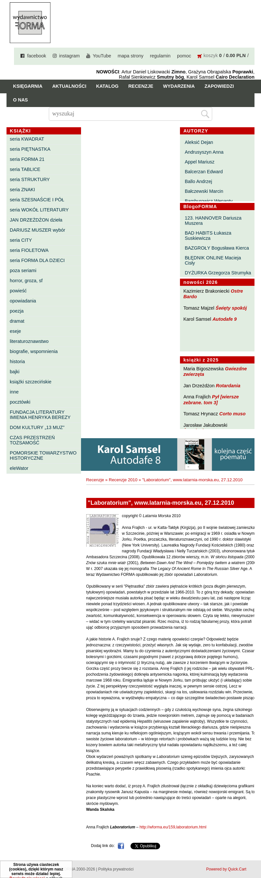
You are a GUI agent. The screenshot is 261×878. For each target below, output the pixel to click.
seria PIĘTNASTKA (30, 149)
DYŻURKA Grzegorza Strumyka (218, 272)
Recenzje (140, 86)
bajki (15, 371)
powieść (18, 290)
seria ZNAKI (22, 189)
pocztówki (20, 402)
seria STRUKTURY (30, 179)
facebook (36, 55)
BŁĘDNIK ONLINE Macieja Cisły (213, 260)
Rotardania (228, 385)
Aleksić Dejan (199, 142)
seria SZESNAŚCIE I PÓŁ (37, 199)
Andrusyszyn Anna (204, 152)
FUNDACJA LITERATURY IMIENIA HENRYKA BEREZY (40, 414)
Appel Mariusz (199, 161)
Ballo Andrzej (198, 181)
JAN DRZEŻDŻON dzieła (36, 220)
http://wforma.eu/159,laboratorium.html (173, 827)
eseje (15, 331)
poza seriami (23, 270)
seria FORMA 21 (27, 159)
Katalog (107, 86)
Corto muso (232, 413)
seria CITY (21, 240)
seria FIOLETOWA (29, 250)
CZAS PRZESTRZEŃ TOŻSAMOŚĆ (32, 440)
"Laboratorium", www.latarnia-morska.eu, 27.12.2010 (192, 479)
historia (17, 361)
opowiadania (23, 300)
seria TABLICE (25, 169)
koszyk (210, 55)
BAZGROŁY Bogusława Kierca (217, 248)
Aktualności (69, 86)
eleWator (19, 468)
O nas (20, 99)
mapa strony (131, 55)
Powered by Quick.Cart (226, 869)
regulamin (160, 55)
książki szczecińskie (30, 381)
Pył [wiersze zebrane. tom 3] (211, 399)
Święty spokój (231, 308)
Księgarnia (27, 86)
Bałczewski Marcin (204, 191)
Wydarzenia (179, 86)
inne (14, 391)
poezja (16, 311)
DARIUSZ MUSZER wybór (37, 230)
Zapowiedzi (219, 86)
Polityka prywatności (116, 869)
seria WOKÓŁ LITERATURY (39, 209)
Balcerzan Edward (204, 171)
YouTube (102, 55)
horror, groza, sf (26, 280)
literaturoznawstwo (29, 341)
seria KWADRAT (27, 139)
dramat (17, 321)
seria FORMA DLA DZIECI (37, 260)
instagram (69, 55)
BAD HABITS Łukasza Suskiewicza (208, 235)
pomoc (184, 55)
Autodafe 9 (225, 319)
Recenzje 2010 (123, 479)
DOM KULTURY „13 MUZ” (37, 427)
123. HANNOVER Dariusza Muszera (213, 220)
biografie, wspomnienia (34, 351)
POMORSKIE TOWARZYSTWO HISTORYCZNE (43, 455)
